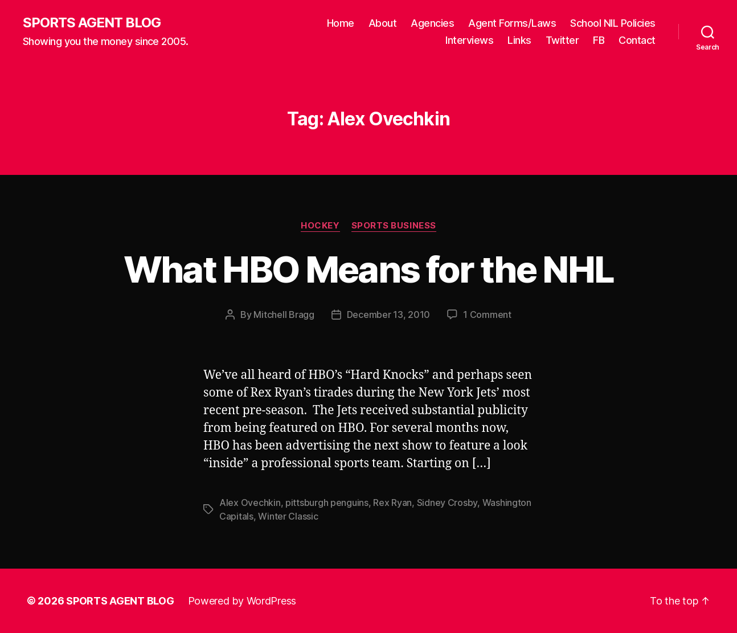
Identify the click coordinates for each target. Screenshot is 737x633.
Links (519, 40)
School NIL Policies (613, 23)
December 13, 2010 (388, 314)
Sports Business (393, 225)
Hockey (320, 225)
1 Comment (487, 314)
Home (340, 23)
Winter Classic (288, 516)
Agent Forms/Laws (512, 23)
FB (598, 40)
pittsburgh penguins (326, 502)
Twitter (562, 40)
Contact (637, 40)
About (382, 23)
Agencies (432, 23)
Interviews (469, 40)
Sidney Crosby (447, 502)
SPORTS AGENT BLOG (92, 23)
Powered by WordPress (242, 601)
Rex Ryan (392, 502)
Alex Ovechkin (250, 502)
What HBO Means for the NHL (369, 269)
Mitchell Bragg (283, 314)
